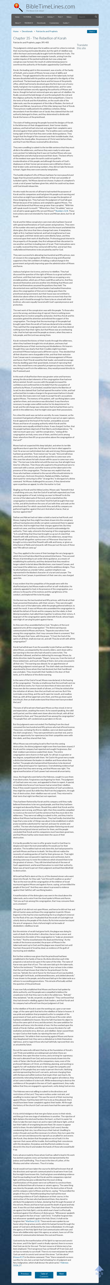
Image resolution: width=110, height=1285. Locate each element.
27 (20, 1265)
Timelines (39, 17)
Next (61, 1273)
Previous (25, 1273)
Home (17, 17)
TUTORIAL (27, 17)
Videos (69, 17)
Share (92, 31)
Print (60, 17)
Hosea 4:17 (19, 1257)
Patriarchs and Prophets (47, 31)
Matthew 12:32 (33, 1221)
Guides (65, 23)
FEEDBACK (29, 23)
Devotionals (41, 23)
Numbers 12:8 (62, 211)
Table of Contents (44, 1275)
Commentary (54, 23)
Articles (50, 17)
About (17, 23)
